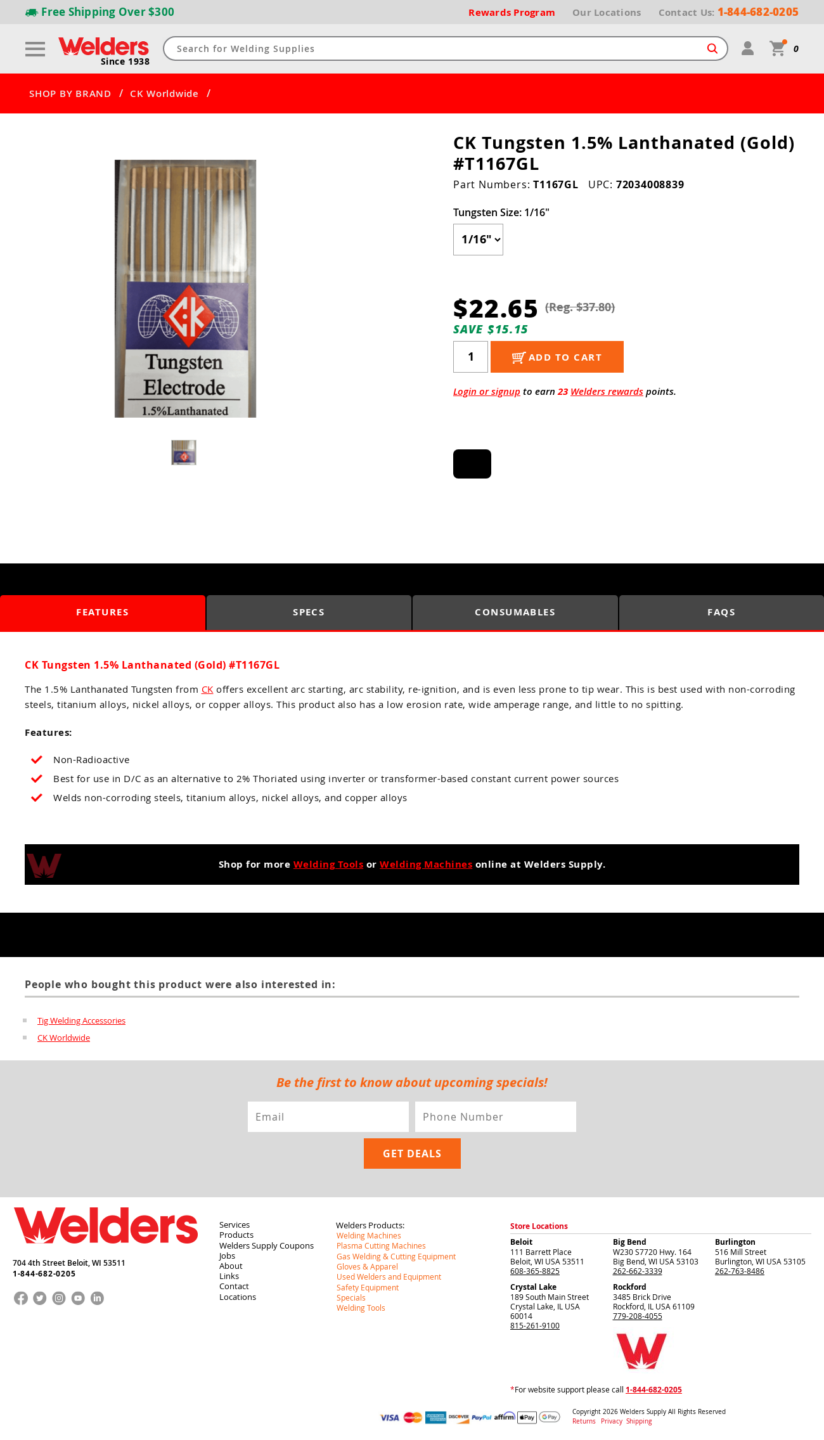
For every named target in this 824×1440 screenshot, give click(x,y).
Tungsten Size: (501, 212)
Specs (309, 612)
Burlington (735, 1240)
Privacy (612, 1420)
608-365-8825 (535, 1269)
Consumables (515, 612)
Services (234, 1223)
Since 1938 (125, 60)
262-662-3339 (637, 1269)
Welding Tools (328, 864)
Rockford (630, 1285)
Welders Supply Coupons (266, 1243)
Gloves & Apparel (366, 1264)
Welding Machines (426, 864)
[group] (185, 289)
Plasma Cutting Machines (380, 1244)
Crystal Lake (533, 1285)
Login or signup (486, 390)
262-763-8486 (739, 1269)
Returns (584, 1420)
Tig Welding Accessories (81, 1020)
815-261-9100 (535, 1324)
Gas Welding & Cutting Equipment (395, 1254)
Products (236, 1233)
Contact (233, 1284)
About (230, 1264)
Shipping (638, 1420)
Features (102, 612)
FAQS (721, 612)
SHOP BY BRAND (70, 93)
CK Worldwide (164, 93)
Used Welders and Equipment (388, 1275)
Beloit (521, 1240)
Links (228, 1274)
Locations (237, 1294)
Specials (350, 1295)
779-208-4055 (637, 1314)
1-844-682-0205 (44, 1272)
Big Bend (630, 1240)
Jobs (227, 1253)
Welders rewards (606, 390)
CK (208, 689)
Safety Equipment (367, 1285)
